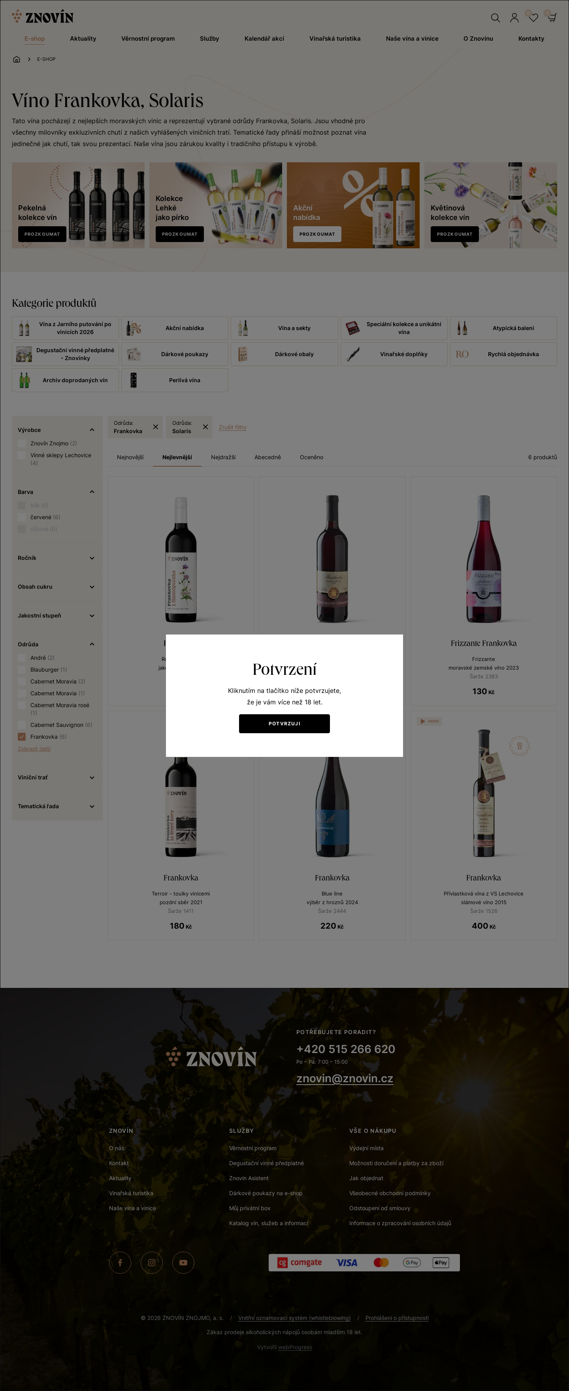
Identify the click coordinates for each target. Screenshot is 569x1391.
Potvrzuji (284, 723)
